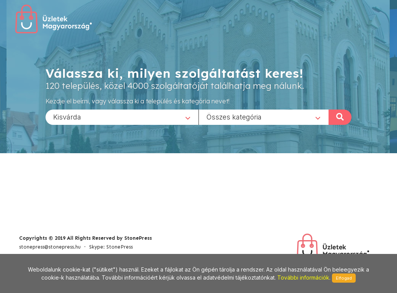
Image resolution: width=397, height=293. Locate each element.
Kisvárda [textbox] (67, 117)
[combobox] (122, 116)
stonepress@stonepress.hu (50, 247)
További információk (303, 277)
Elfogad (344, 278)
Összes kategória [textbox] (234, 117)
